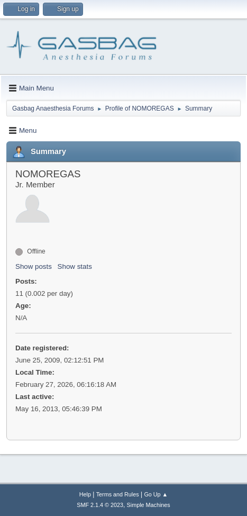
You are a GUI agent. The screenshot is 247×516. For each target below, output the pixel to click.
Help (85, 494)
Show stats (75, 266)
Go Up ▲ (156, 494)
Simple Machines (148, 505)
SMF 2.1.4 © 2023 (100, 505)
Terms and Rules (117, 494)
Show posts (33, 266)
